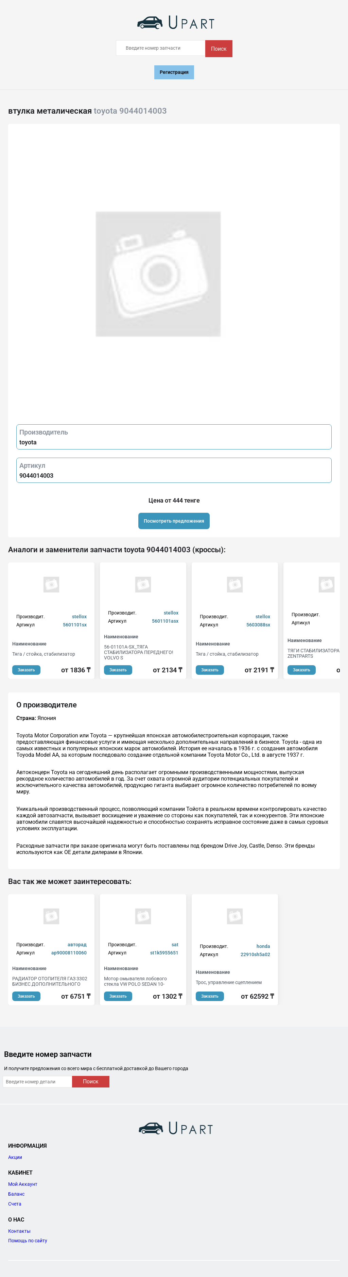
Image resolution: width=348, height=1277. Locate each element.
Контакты (19, 1231)
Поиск (219, 49)
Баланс (16, 1194)
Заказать (26, 670)
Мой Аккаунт (22, 1184)
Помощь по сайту (27, 1240)
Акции (15, 1157)
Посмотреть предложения (174, 521)
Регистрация (174, 72)
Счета (14, 1204)
